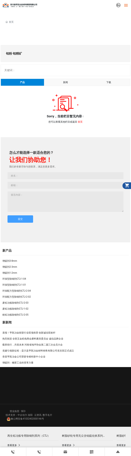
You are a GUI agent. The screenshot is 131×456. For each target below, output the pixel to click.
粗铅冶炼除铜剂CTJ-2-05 (15, 314)
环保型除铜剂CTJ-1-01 (14, 284)
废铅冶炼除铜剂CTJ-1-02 (15, 308)
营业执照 (14, 411)
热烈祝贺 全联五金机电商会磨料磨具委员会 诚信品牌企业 (32, 338)
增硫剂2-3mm (9, 266)
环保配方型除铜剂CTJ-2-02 (16, 296)
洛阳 (30, 415)
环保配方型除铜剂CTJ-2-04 (16, 290)
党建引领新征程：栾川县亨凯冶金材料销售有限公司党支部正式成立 (38, 350)
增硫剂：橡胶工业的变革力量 (17, 362)
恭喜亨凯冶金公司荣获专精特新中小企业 (23, 356)
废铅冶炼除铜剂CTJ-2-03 (15, 302)
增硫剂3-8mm (9, 260)
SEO (23, 411)
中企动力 (22, 415)
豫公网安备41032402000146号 (25, 418)
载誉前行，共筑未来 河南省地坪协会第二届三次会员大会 (32, 344)
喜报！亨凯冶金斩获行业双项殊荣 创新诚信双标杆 (28, 332)
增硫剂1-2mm (9, 272)
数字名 (46, 415)
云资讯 (37, 415)
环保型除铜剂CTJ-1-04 (14, 278)
